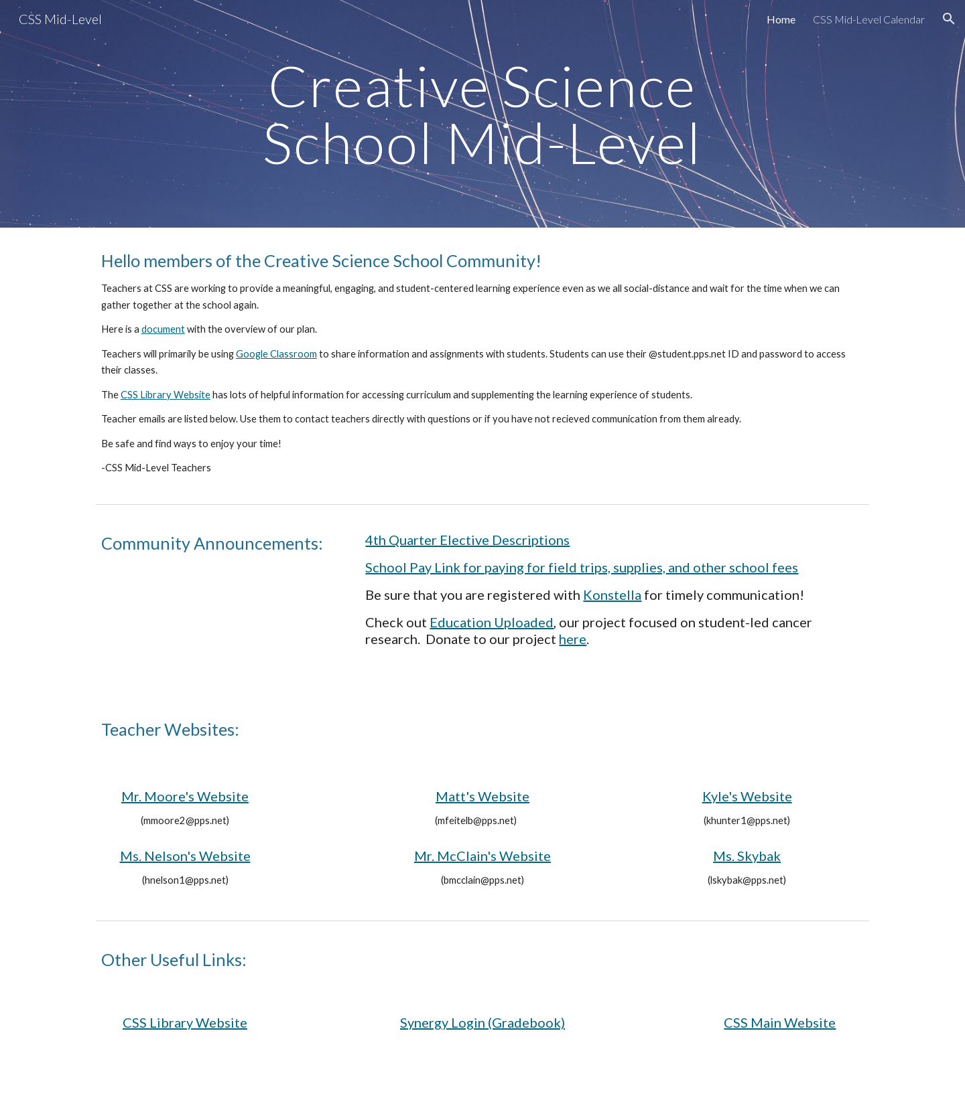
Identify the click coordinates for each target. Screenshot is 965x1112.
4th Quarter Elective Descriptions (467, 540)
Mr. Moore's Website (185, 796)
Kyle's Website (747, 796)
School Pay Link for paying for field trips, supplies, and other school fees (581, 567)
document (163, 329)
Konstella (612, 594)
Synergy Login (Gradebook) (482, 1022)
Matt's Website (482, 796)
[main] (482, 114)
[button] (949, 19)
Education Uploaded (492, 622)
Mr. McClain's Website (482, 856)
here (572, 639)
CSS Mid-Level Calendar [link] (869, 19)
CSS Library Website (165, 394)
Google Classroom (276, 354)
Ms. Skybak (747, 856)
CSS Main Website (780, 1022)
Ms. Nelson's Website (185, 856)
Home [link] (781, 19)
